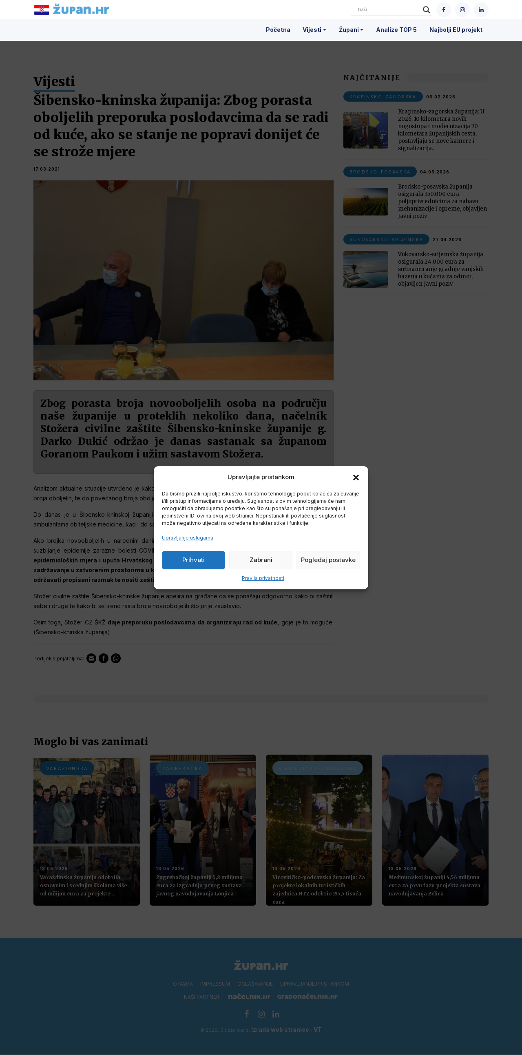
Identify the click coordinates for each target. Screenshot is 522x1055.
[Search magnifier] (426, 10)
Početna (278, 29)
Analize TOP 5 (396, 29)
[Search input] (388, 10)
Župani (349, 29)
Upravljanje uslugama (187, 538)
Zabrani (261, 560)
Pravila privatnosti (263, 578)
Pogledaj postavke (328, 560)
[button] (356, 477)
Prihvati (193, 560)
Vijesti (312, 29)
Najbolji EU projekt (455, 29)
